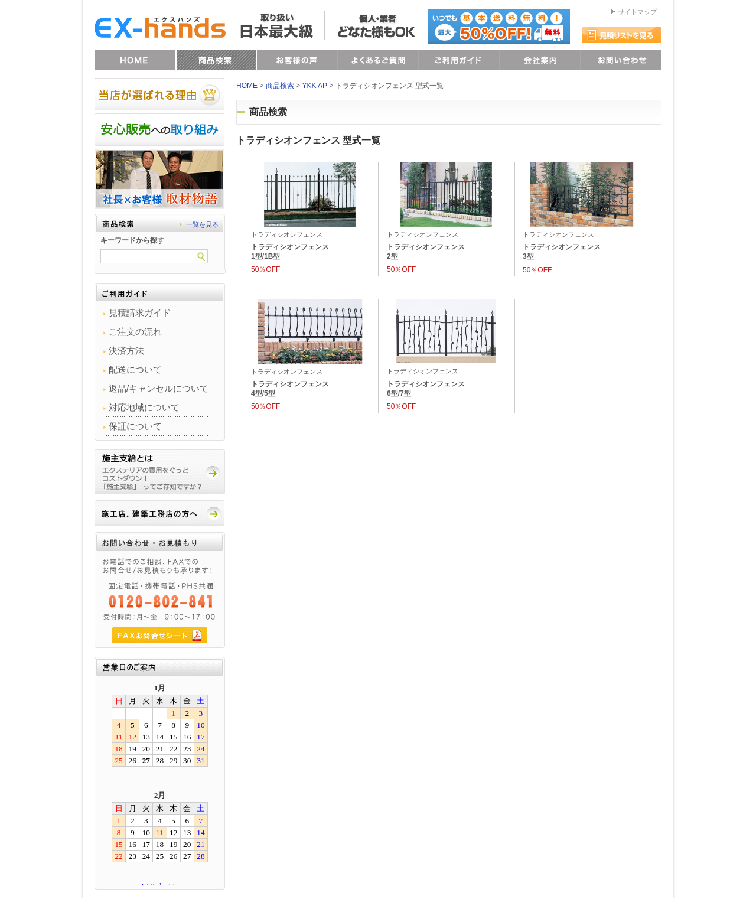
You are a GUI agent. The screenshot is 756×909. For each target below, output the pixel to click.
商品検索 (280, 86)
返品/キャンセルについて (158, 388)
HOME (247, 86)
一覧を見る (202, 224)
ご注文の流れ (135, 332)
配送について (135, 369)
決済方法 (126, 351)
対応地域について (144, 407)
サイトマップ (637, 11)
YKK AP (314, 86)
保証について (135, 426)
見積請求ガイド (140, 313)
